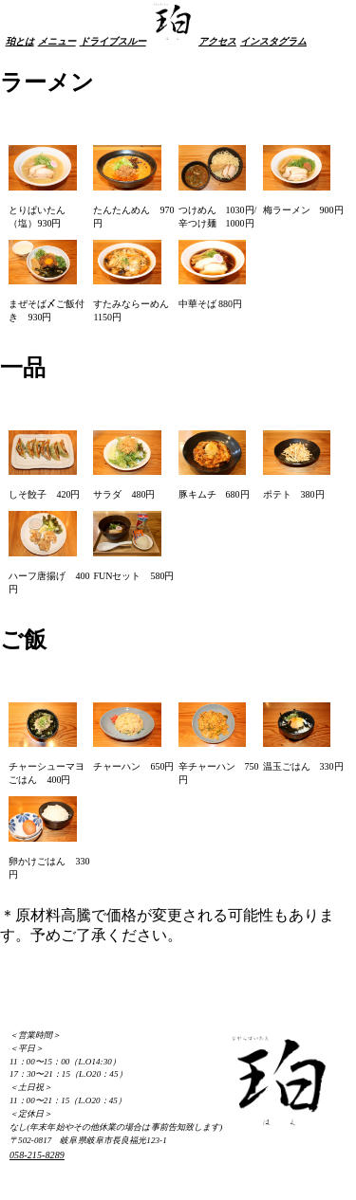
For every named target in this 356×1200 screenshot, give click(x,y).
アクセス (217, 41)
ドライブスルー (113, 41)
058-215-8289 (37, 1155)
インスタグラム (273, 41)
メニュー (57, 41)
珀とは (20, 41)
